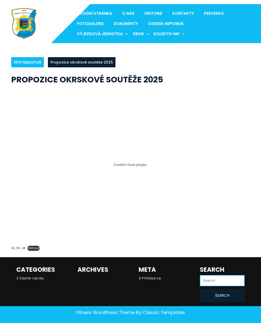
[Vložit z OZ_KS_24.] (130, 164)
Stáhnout (33, 248)
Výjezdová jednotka (100, 33)
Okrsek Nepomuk (166, 23)
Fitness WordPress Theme (105, 312)
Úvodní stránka (94, 13)
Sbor (138, 33)
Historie (153, 13)
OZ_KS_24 (18, 248)
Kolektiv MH (166, 33)
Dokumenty (126, 23)
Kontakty (183, 13)
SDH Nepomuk (27, 62)
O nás (128, 13)
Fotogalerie (90, 23)
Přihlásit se (151, 278)
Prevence (214, 13)
